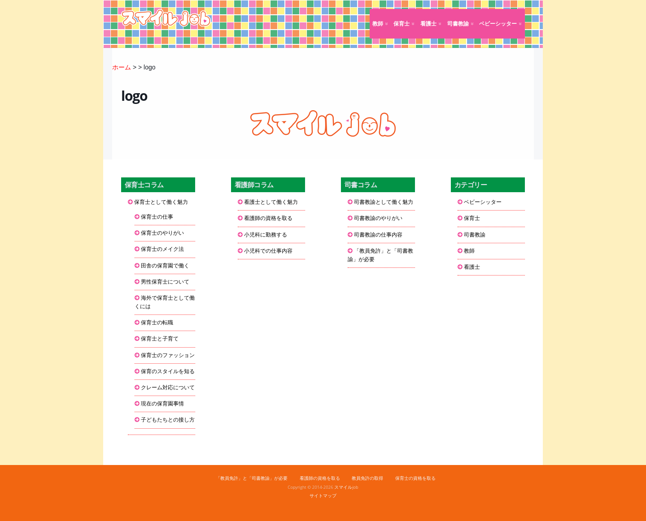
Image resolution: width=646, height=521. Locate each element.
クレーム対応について (168, 387)
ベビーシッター (498, 24)
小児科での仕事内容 (268, 251)
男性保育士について (165, 282)
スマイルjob (346, 487)
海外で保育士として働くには (165, 302)
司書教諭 (458, 24)
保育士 (401, 24)
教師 (377, 24)
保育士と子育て (160, 339)
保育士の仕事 (157, 217)
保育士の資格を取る (415, 478)
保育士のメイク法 (162, 249)
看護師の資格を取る (268, 218)
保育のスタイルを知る (168, 371)
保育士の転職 (157, 322)
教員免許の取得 (367, 478)
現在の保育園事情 (162, 403)
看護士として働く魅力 (271, 202)
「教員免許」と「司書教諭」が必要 (380, 255)
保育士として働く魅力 (161, 202)
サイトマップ (323, 496)
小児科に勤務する (265, 235)
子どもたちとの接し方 (168, 420)
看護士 (428, 24)
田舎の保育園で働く (165, 266)
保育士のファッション (168, 355)
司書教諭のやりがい (378, 218)
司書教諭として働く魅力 (383, 202)
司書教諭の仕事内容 (378, 235)
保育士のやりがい (162, 233)
